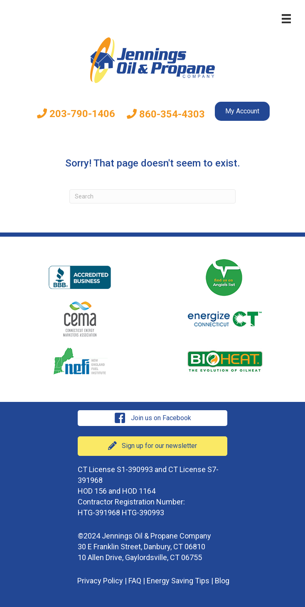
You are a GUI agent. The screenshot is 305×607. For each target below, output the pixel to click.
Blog (222, 580)
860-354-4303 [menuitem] (166, 114)
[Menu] (286, 18)
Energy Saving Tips (178, 580)
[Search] (152, 196)
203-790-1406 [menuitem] (76, 114)
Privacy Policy (100, 580)
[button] (152, 418)
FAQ (134, 580)
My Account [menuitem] (242, 111)
